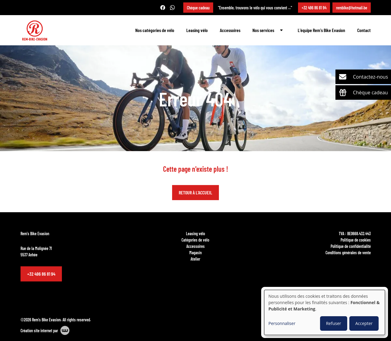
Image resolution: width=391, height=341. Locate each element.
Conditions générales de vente (348, 252)
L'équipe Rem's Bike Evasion (321, 30)
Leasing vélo (197, 30)
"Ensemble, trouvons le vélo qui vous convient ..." (255, 7)
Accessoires (230, 30)
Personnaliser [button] (281, 323)
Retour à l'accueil (195, 193)
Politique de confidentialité (351, 246)
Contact (364, 30)
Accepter (364, 323)
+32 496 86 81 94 (41, 274)
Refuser (333, 323)
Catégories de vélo (195, 239)
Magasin (195, 252)
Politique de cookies (356, 239)
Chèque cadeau (198, 7)
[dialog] (324, 312)
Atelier (195, 258)
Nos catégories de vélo (154, 30)
